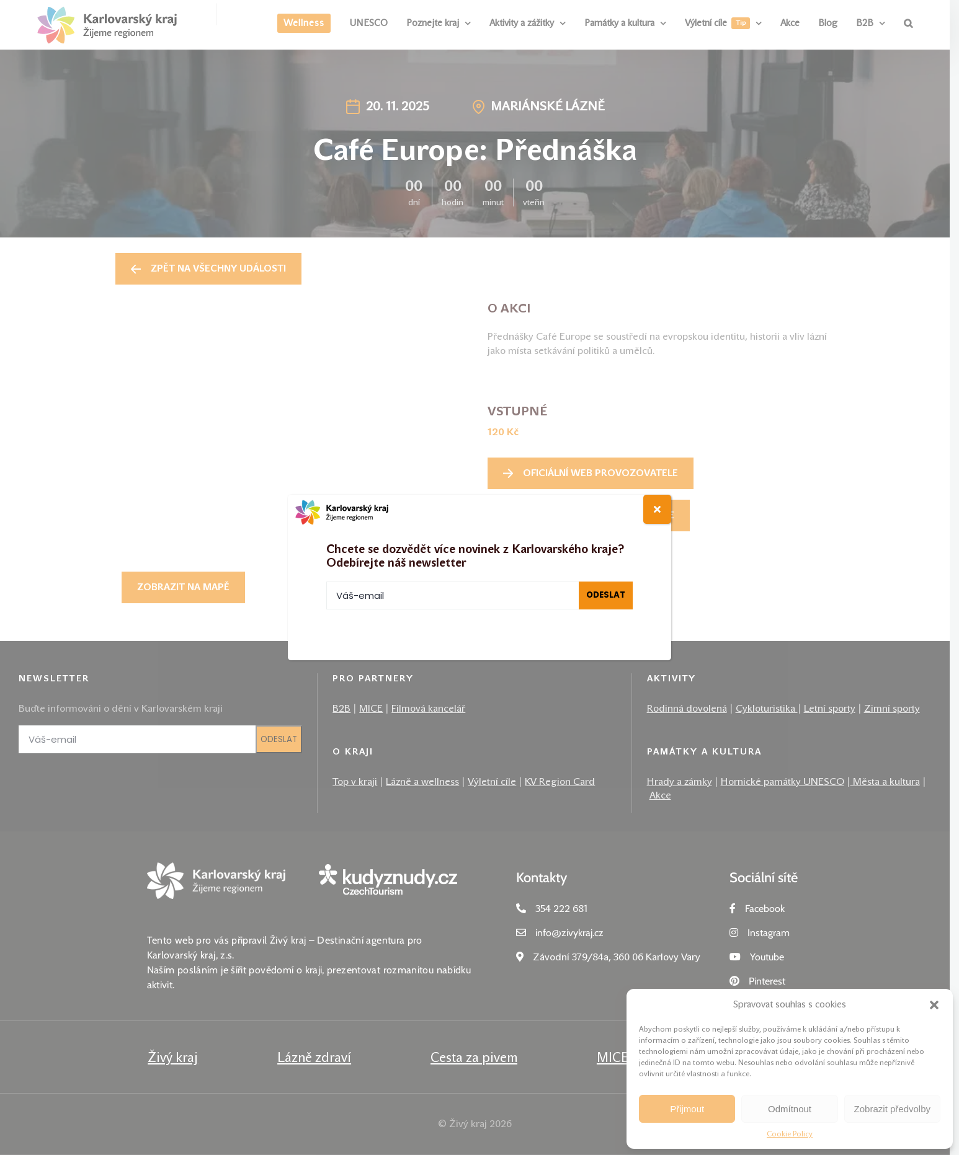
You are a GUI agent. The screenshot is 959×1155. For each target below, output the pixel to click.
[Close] (657, 509)
